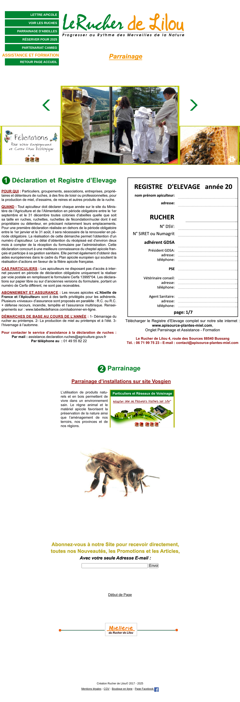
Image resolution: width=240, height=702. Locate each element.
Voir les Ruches (43, 23)
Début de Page (120, 595)
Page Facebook (147, 688)
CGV (107, 688)
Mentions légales (91, 688)
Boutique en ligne (122, 688)
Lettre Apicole (43, 14)
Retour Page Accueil (38, 62)
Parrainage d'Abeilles (37, 31)
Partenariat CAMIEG (39, 47)
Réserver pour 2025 (39, 39)
